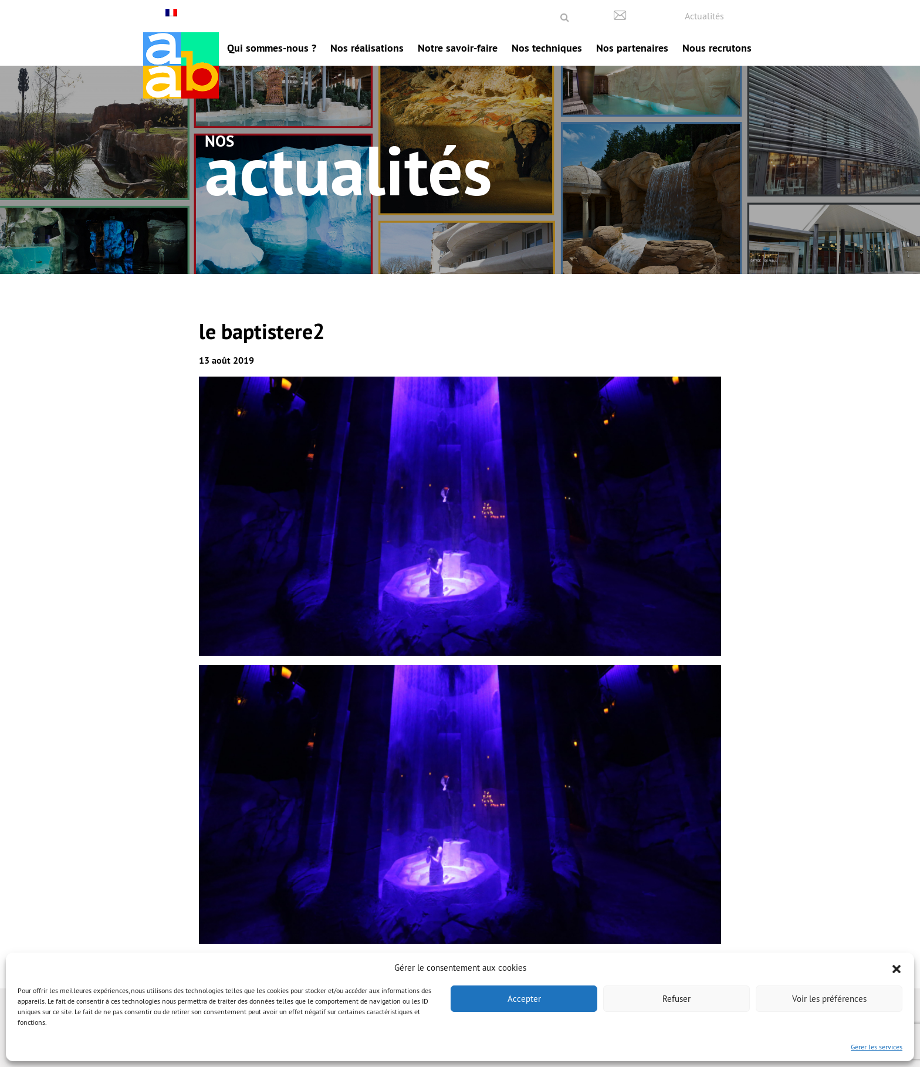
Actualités (704, 16)
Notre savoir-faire (458, 48)
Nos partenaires (632, 48)
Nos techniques (547, 48)
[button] (896, 968)
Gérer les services (876, 1046)
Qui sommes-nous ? (271, 48)
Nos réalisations (367, 48)
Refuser (676, 998)
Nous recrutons (717, 48)
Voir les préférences (829, 998)
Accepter (524, 998)
